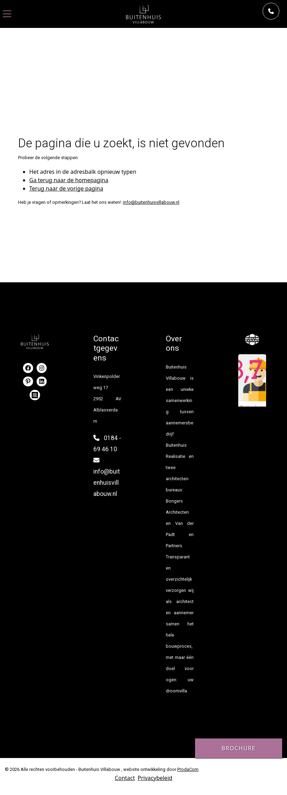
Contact (125, 778)
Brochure (239, 748)
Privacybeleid (155, 778)
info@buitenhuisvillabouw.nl (151, 202)
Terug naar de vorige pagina (66, 188)
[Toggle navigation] (7, 14)
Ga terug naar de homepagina (68, 180)
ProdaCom (188, 769)
